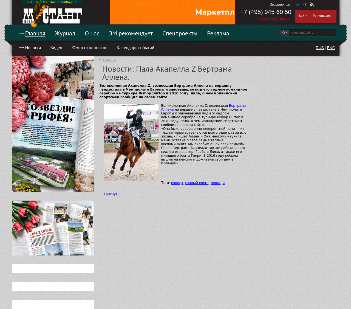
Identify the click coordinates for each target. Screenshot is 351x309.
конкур (177, 183)
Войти (303, 15)
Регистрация (321, 15)
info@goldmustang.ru (275, 19)
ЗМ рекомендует (131, 33)
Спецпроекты (179, 33)
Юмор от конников (89, 47)
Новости (33, 47)
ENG (331, 48)
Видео (56, 47)
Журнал (65, 33)
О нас (92, 33)
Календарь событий (135, 47)
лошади (218, 183)
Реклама (218, 33)
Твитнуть (112, 194)
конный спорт (196, 183)
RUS (320, 48)
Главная (35, 33)
